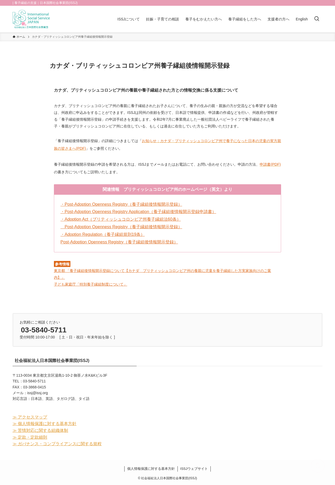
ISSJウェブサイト (194, 469)
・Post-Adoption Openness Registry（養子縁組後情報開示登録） (121, 204)
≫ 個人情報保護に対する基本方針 (44, 423)
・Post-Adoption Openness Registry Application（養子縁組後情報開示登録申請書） (138, 211)
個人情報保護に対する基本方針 (151, 469)
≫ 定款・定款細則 (30, 437)
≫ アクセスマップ (30, 417)
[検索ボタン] (316, 19)
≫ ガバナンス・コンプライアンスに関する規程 (57, 444)
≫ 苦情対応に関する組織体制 (40, 430)
